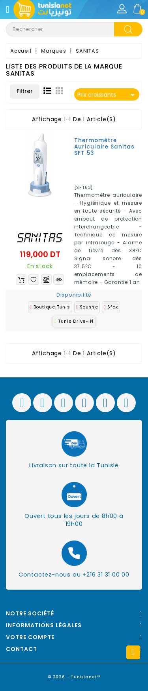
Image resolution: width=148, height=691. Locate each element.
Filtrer (25, 91)
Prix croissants (107, 95)
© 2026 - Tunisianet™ (74, 677)
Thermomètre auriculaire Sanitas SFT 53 (104, 147)
